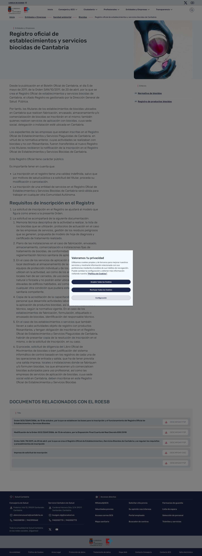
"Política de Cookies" (97, 273)
